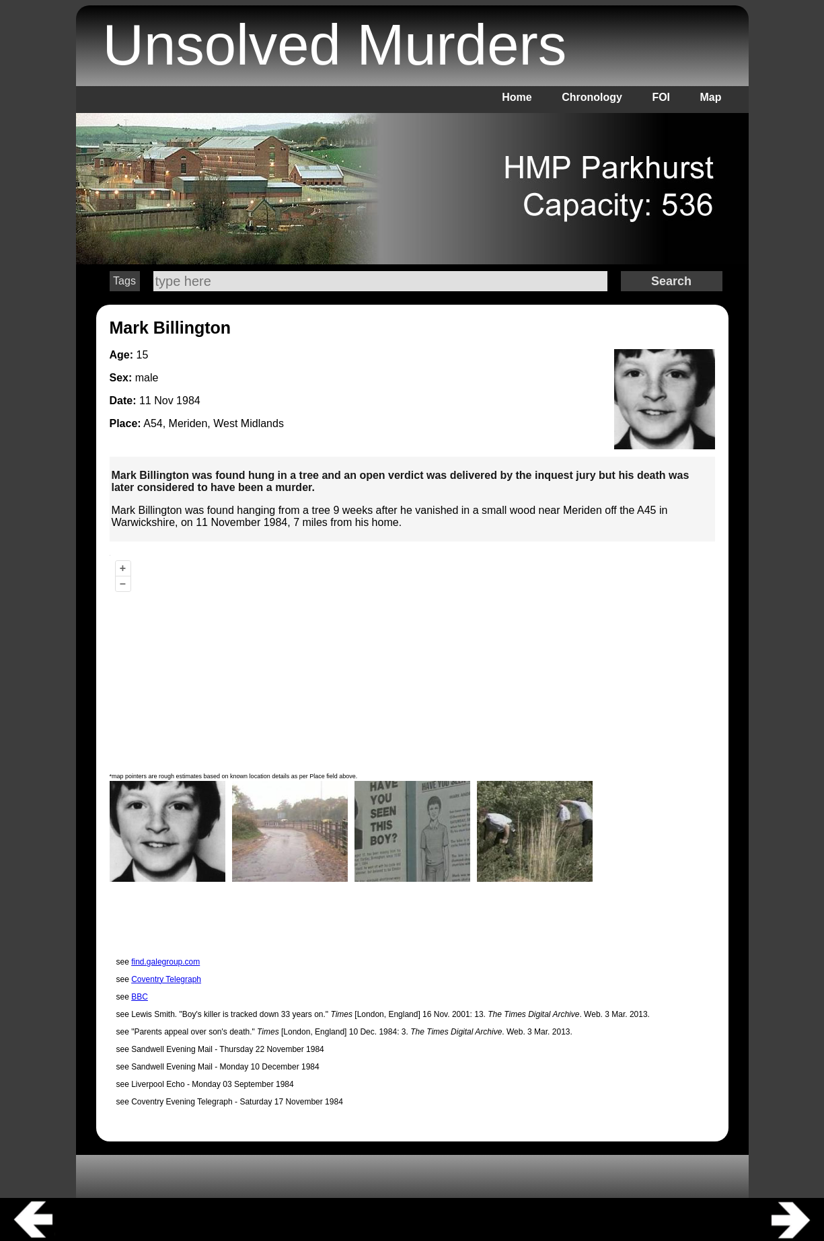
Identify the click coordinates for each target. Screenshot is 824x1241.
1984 (188, 400)
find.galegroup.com (165, 962)
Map (711, 97)
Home (516, 97)
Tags (124, 281)
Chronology (592, 97)
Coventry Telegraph (166, 979)
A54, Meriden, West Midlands (213, 423)
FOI (661, 97)
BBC (139, 997)
